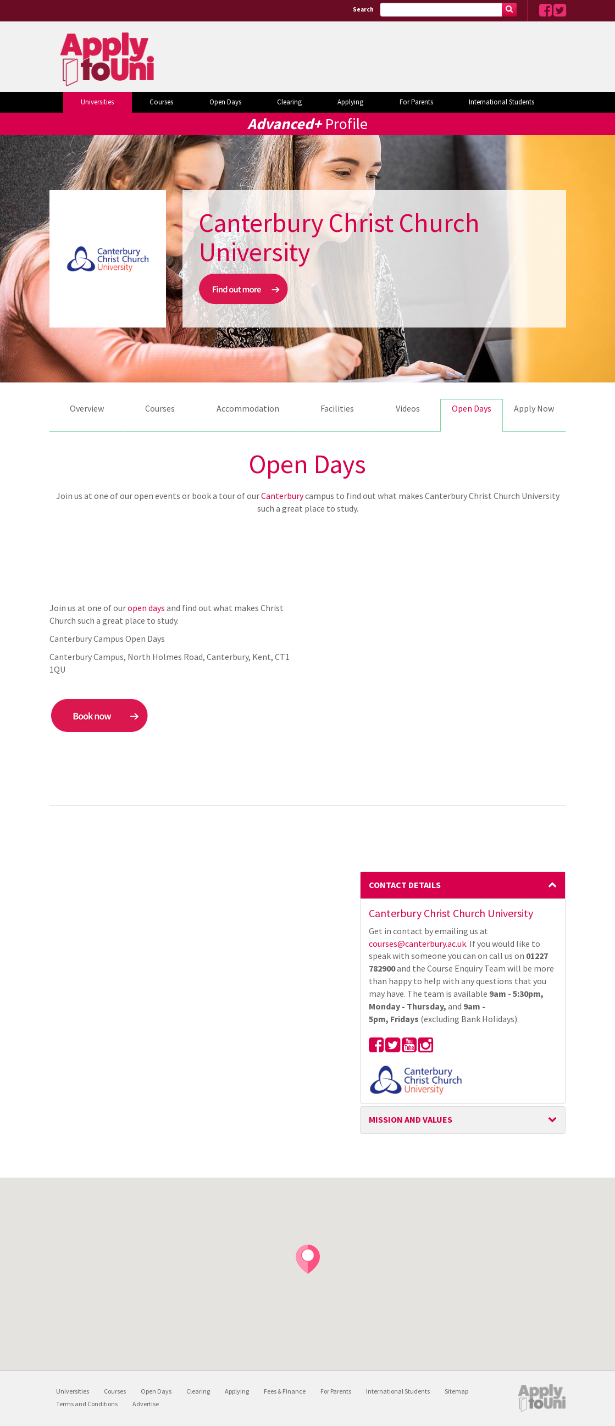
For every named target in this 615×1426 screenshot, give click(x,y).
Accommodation (248, 408)
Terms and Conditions (87, 1404)
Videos (408, 408)
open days (146, 607)
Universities (97, 102)
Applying (350, 102)
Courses (161, 102)
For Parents (416, 102)
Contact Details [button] (463, 884)
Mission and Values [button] (463, 1119)
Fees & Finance (285, 1391)
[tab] (463, 885)
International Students (501, 102)
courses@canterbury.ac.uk (417, 943)
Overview (87, 408)
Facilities (337, 408)
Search (363, 9)
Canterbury (282, 495)
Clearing (289, 102)
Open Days (225, 102)
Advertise (145, 1404)
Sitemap (456, 1391)
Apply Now (534, 408)
